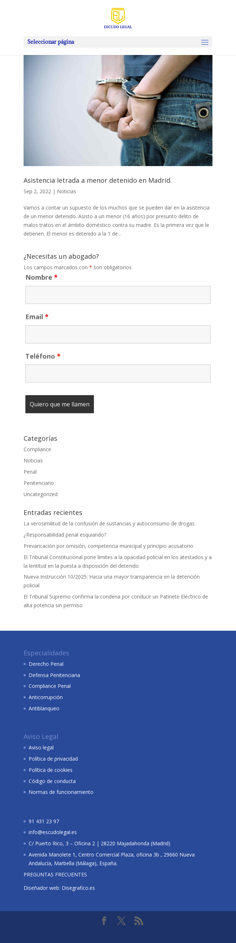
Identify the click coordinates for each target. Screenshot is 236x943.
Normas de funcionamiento (61, 791)
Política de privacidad (53, 758)
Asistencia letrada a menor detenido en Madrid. (98, 180)
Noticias (66, 191)
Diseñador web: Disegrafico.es (59, 887)
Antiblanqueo (44, 708)
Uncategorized (41, 494)
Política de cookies (51, 769)
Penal (30, 471)
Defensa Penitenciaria (54, 675)
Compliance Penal (50, 685)
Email (37, 316)
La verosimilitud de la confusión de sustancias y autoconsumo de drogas (109, 523)
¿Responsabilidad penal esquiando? (65, 534)
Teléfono (43, 356)
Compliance (37, 449)
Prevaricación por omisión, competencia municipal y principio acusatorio (108, 545)
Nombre (41, 277)
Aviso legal (41, 747)
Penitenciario (39, 482)
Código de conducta (52, 781)
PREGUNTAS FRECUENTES (55, 874)
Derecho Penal (46, 663)
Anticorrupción (46, 697)
